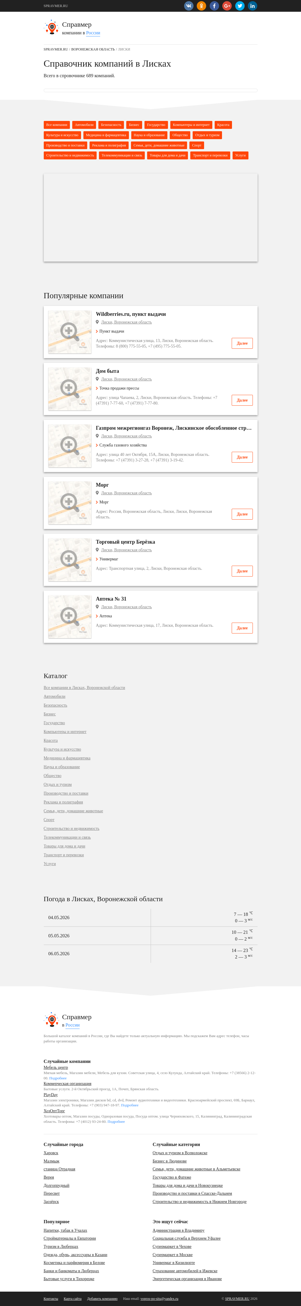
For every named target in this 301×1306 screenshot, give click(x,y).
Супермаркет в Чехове (172, 1246)
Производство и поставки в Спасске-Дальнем (192, 1193)
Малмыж (52, 1161)
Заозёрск (51, 1201)
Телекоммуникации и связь (122, 155)
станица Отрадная (59, 1169)
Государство (156, 125)
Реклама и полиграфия (109, 145)
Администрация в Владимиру (179, 1230)
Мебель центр (56, 1067)
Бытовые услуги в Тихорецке (69, 1279)
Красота (223, 125)
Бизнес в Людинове (170, 1161)
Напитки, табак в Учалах (65, 1230)
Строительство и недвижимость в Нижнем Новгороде (200, 1201)
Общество (180, 135)
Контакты (51, 1299)
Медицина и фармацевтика (106, 135)
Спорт (196, 145)
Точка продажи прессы (117, 388)
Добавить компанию (102, 1299)
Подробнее (58, 1078)
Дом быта (107, 371)
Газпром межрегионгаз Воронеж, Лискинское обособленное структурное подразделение (174, 428)
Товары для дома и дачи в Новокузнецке (188, 1185)
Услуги (240, 155)
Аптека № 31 (111, 599)
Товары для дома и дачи (167, 155)
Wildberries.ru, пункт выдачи (131, 314)
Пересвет (52, 1193)
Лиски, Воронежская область (126, 322)
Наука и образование (149, 135)
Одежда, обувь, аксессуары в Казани (75, 1255)
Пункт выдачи (110, 331)
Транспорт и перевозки (210, 155)
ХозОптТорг (54, 1111)
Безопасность (111, 125)
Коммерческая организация (68, 1083)
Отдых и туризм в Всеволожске (180, 1153)
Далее (242, 343)
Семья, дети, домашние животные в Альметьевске (197, 1169)
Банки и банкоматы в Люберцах (71, 1271)
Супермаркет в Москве (173, 1255)
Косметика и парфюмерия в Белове (74, 1262)
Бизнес (134, 125)
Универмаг (107, 559)
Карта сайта (73, 1299)
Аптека (104, 616)
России (93, 32)
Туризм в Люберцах (61, 1246)
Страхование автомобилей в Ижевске (185, 1271)
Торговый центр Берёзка (125, 542)
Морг (102, 485)
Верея (49, 1177)
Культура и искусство (62, 135)
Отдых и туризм (207, 135)
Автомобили (84, 125)
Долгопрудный (57, 1185)
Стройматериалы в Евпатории (70, 1238)
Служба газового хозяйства (121, 445)
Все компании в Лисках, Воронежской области (84, 688)
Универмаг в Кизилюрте (174, 1262)
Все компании (56, 125)
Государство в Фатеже (172, 1177)
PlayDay (51, 1095)
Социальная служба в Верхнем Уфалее (187, 1238)
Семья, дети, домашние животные (159, 145)
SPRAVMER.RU (56, 6)
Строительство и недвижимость (70, 155)
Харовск (51, 1153)
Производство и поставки (65, 145)
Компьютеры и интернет (191, 125)
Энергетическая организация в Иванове (187, 1279)
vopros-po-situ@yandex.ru (160, 1299)
